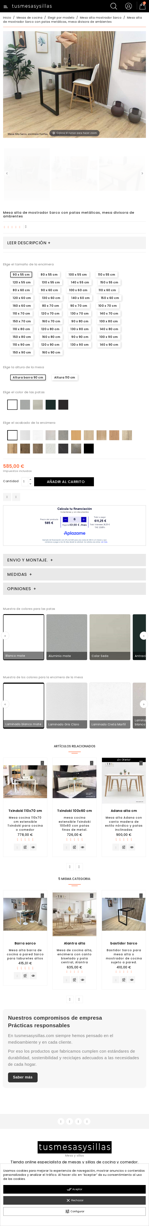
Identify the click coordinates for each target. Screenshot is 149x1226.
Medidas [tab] (17, 574)
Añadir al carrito (68, 481)
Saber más (23, 1080)
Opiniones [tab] (19, 589)
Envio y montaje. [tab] (27, 560)
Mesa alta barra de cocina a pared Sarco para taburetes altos (25, 955)
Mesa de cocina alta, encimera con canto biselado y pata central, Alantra (74, 957)
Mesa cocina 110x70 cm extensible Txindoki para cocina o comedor (25, 824)
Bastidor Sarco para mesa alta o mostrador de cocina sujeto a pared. (124, 957)
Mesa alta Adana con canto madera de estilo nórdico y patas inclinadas (124, 824)
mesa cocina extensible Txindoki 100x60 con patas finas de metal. (75, 824)
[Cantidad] (25, 481)
